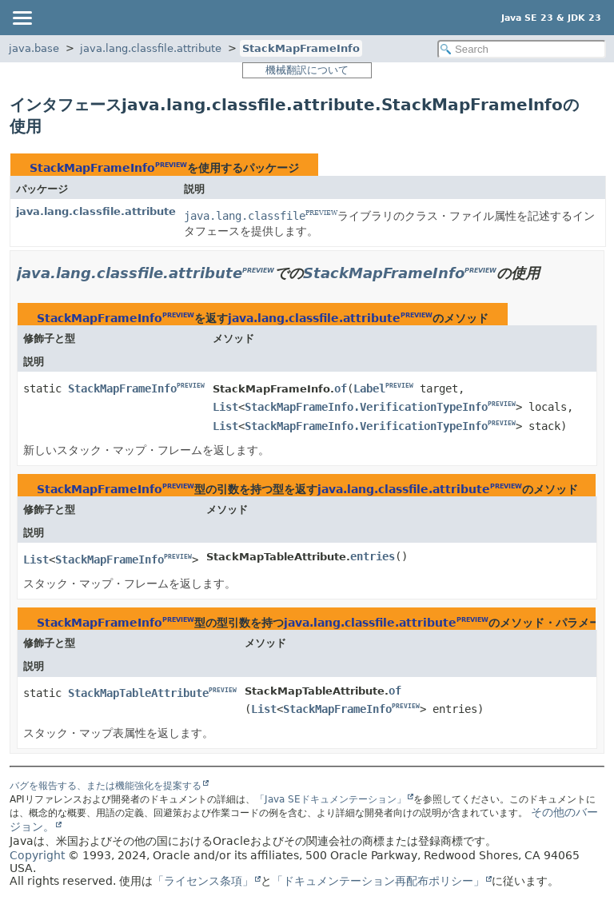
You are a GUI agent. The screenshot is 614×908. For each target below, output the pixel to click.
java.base (34, 48)
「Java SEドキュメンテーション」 (330, 799)
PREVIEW (171, 165)
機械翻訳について (307, 70)
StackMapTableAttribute (138, 693)
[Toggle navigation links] (21, 17)
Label (369, 388)
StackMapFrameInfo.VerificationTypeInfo (366, 406)
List (225, 406)
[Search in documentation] (521, 49)
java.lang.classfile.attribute (150, 48)
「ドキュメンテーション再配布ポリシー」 (378, 880)
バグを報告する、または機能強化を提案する (105, 785)
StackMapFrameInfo (301, 48)
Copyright (37, 855)
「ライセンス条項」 (203, 880)
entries (372, 556)
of (340, 388)
